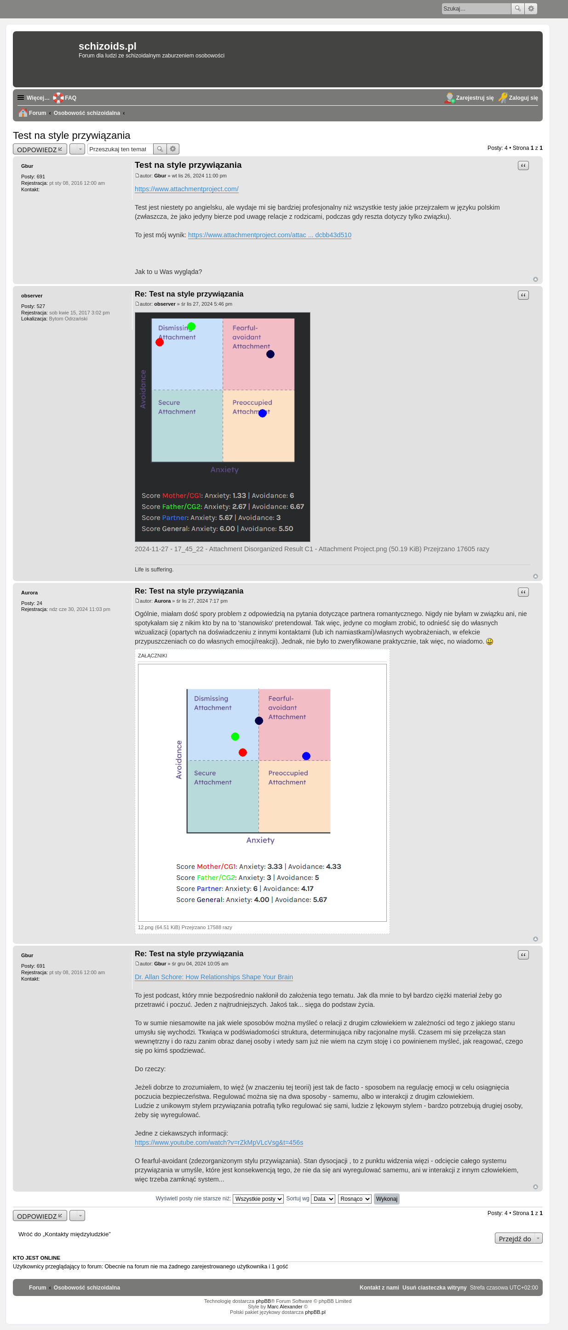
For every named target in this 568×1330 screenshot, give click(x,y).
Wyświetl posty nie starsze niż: (220, 1198)
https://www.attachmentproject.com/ (187, 189)
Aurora (29, 592)
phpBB (263, 1301)
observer (31, 295)
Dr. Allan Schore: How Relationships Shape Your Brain (214, 977)
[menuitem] (434, 1287)
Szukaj (518, 8)
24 (39, 603)
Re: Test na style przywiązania (189, 294)
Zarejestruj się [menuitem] (475, 98)
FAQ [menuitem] (70, 98)
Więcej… (38, 98)
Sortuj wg (310, 1198)
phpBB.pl (315, 1312)
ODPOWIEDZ (37, 149)
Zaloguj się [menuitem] (523, 98)
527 (41, 306)
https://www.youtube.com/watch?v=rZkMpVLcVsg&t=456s (219, 1142)
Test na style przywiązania (72, 135)
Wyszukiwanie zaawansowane (531, 8)
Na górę (535, 279)
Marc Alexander (284, 1306)
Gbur (27, 166)
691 (41, 176)
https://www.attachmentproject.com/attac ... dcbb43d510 (269, 235)
